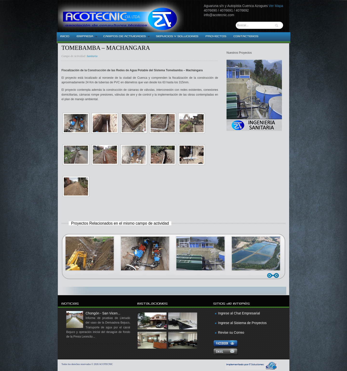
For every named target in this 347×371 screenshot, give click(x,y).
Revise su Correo (231, 332)
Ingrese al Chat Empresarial (239, 313)
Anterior (270, 275)
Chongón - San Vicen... (98, 325)
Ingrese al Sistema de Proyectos (242, 323)
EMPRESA (85, 37)
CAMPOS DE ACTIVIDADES (125, 37)
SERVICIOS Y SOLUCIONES (177, 36)
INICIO (64, 36)
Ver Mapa (276, 6)
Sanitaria (92, 56)
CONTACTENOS (246, 36)
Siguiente (277, 275)
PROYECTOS (216, 36)
